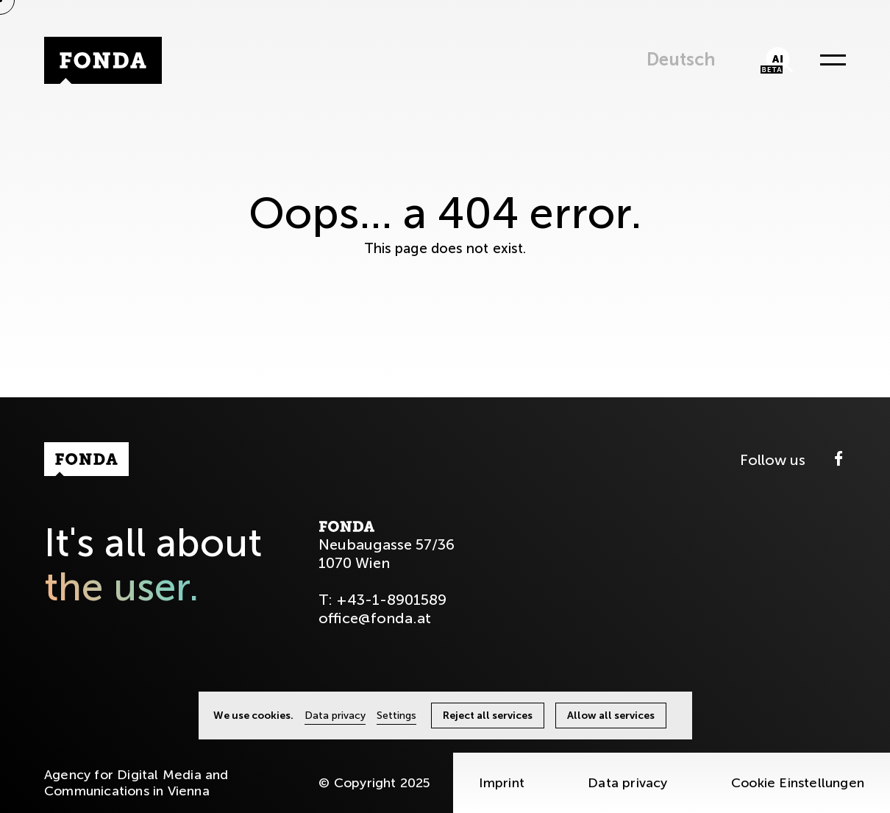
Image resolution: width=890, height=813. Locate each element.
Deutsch (681, 59)
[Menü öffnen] (829, 60)
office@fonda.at (374, 618)
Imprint (501, 783)
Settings (396, 715)
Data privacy (627, 783)
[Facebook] (838, 460)
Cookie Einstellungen (797, 783)
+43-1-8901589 (391, 599)
